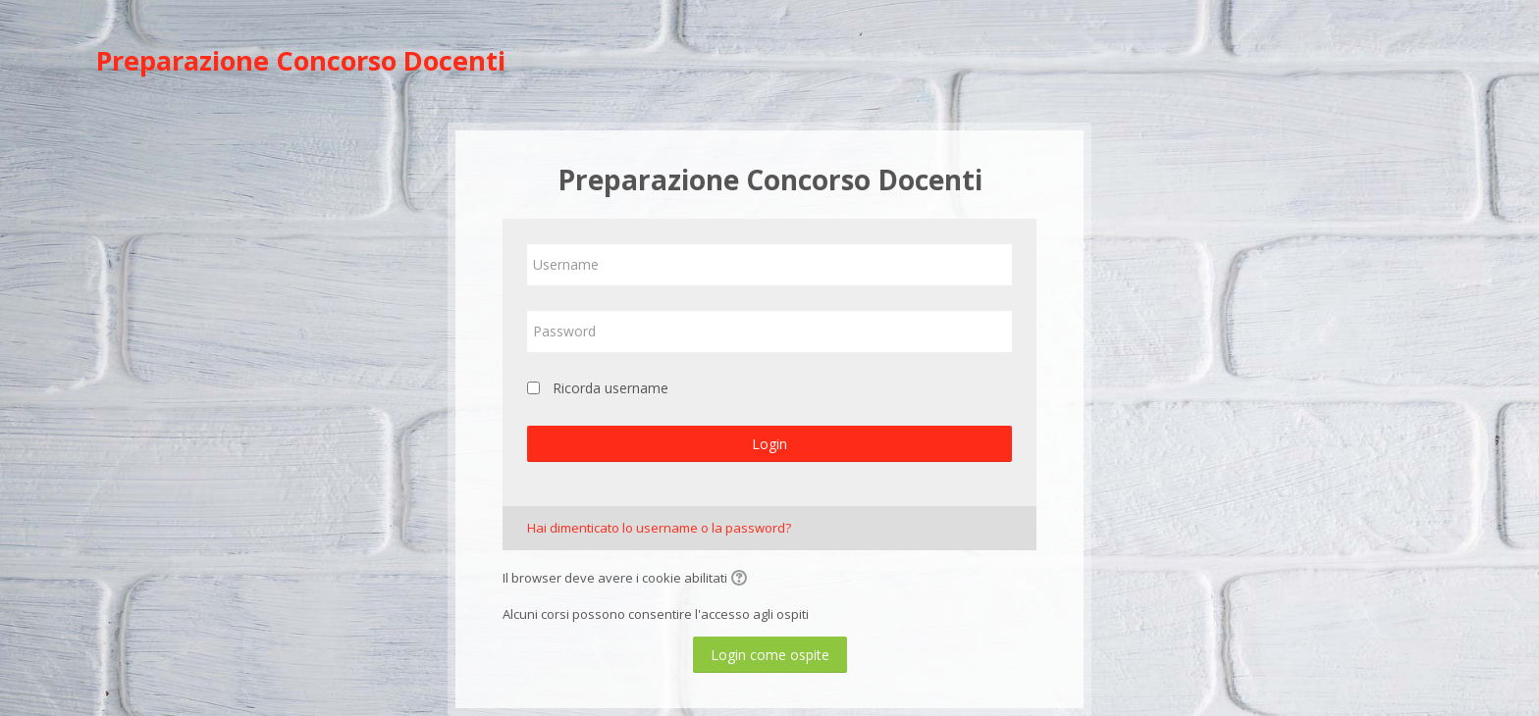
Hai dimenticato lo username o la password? (659, 528)
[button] (742, 579)
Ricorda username (610, 388)
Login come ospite (770, 654)
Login (769, 444)
